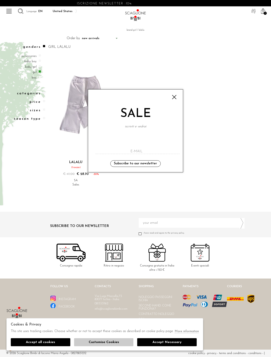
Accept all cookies (40, 342)
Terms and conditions (232, 353)
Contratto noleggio (156, 314)
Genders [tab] (34, 47)
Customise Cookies (104, 342)
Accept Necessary (167, 342)
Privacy (211, 353)
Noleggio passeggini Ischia (155, 299)
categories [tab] (31, 93)
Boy (34, 77)
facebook (62, 305)
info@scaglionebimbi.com (111, 308)
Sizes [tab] (37, 110)
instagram (63, 298)
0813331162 (101, 303)
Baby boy (30, 61)
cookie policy (196, 353)
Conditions (254, 353)
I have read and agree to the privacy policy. (192, 233)
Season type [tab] (29, 119)
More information (187, 331)
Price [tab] (37, 102)
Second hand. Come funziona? (155, 307)
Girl (35, 72)
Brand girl (132, 30)
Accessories (29, 56)
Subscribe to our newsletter (135, 163)
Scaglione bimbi (135, 16)
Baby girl (31, 67)
